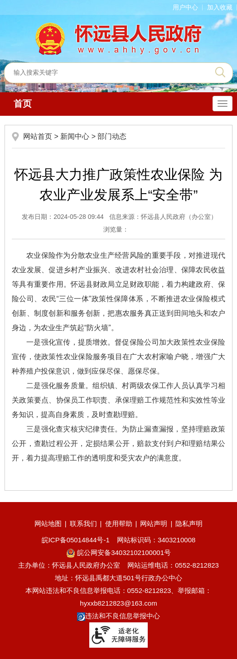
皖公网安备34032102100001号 (118, 552)
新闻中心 (74, 136)
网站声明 (153, 523)
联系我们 (83, 523)
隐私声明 (189, 523)
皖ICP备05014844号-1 (76, 540)
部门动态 (111, 136)
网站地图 (48, 523)
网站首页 (37, 136)
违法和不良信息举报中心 (118, 616)
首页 (23, 104)
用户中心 (185, 7)
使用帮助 (118, 523)
